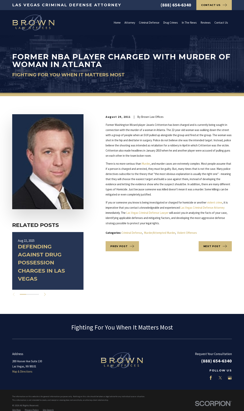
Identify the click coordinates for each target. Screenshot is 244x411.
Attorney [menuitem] (129, 22)
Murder (146, 163)
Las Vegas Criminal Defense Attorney (202, 207)
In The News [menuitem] (189, 22)
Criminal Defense (132, 233)
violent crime (214, 202)
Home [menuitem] (117, 22)
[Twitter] (220, 378)
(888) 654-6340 (176, 5)
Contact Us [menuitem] (221, 22)
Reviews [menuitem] (206, 22)
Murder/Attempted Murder (159, 233)
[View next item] (45, 294)
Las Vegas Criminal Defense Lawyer (147, 213)
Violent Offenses (187, 233)
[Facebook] (211, 378)
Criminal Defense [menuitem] (149, 22)
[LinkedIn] (201, 378)
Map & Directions (22, 371)
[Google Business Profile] (230, 378)
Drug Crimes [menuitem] (170, 22)
